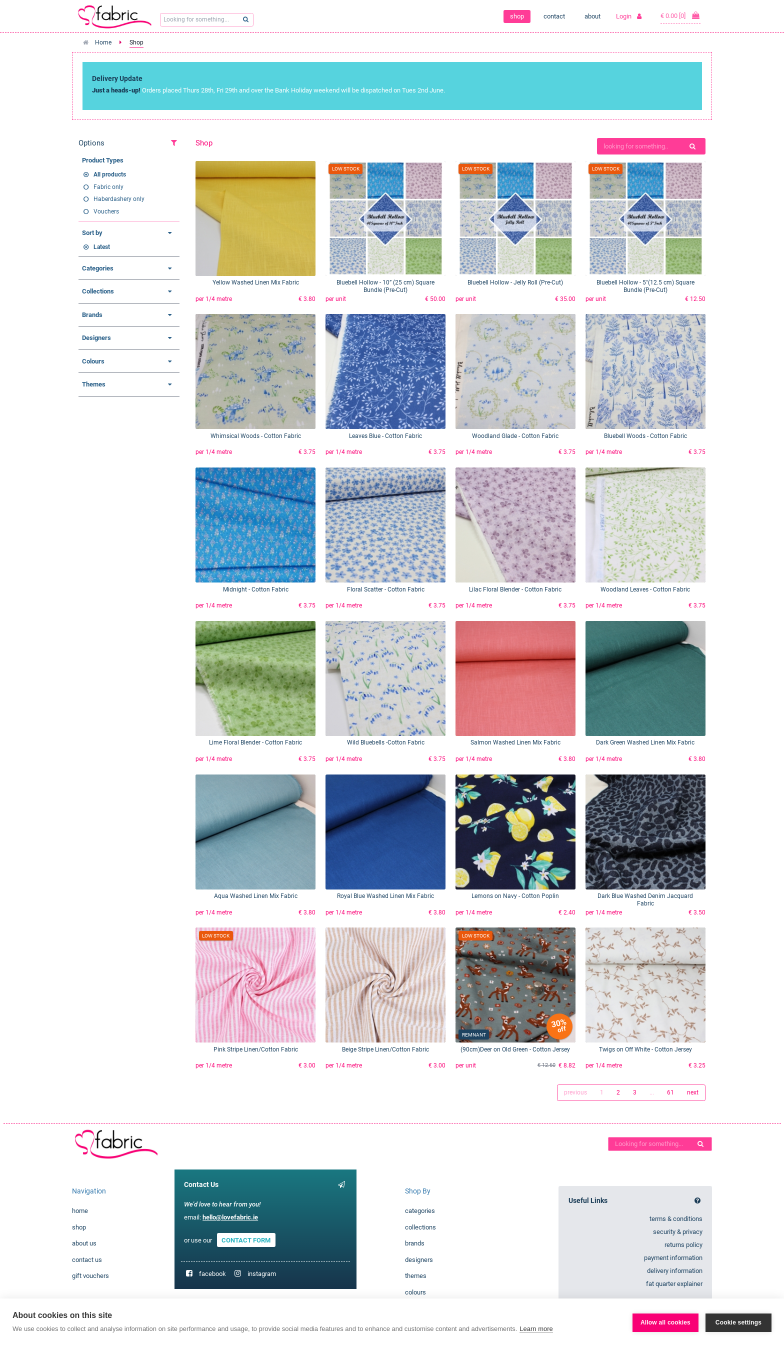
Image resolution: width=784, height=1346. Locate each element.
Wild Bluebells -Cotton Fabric (385, 742)
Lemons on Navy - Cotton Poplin (515, 896)
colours (415, 1292)
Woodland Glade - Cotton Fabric (515, 436)
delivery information (674, 1270)
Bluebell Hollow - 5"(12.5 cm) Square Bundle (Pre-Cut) (645, 286)
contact (554, 16)
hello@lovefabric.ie (230, 1217)
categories (420, 1210)
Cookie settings (739, 1322)
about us (84, 1243)
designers (419, 1260)
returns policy (683, 1244)
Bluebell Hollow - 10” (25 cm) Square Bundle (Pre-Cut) (385, 286)
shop (517, 16)
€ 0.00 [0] (680, 15)
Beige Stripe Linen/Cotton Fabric (385, 1049)
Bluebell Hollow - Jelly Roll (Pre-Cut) (515, 282)
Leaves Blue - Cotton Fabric (385, 436)
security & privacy (677, 1232)
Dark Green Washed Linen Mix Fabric (645, 742)
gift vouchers (90, 1276)
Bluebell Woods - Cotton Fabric (645, 436)
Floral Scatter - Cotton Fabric (385, 589)
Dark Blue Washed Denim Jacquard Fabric (645, 899)
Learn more (536, 1328)
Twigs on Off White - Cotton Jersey (645, 1049)
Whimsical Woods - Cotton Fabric (255, 436)
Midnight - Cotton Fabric (255, 589)
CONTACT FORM (246, 1240)
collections (420, 1227)
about (592, 16)
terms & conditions (676, 1218)
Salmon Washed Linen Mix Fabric (515, 742)
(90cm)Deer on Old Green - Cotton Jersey (515, 1049)
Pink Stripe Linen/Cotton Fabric (256, 1049)
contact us (87, 1260)
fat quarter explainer (674, 1284)
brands (414, 1243)
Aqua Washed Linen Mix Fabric (256, 896)
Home (103, 42)
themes (415, 1276)
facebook (212, 1274)
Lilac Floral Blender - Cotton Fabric (515, 589)
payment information (673, 1258)
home (80, 1210)
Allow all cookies (665, 1322)
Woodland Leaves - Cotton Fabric (645, 589)
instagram (262, 1274)
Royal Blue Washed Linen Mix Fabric (385, 896)
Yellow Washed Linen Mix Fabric (255, 282)
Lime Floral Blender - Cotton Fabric (255, 742)
